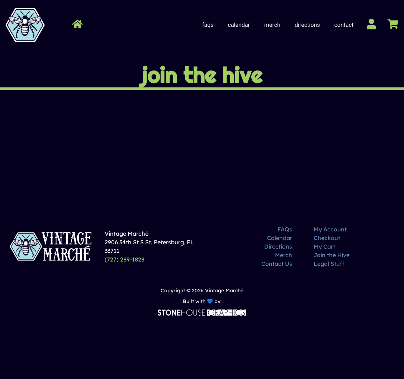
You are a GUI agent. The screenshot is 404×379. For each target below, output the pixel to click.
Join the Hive (332, 255)
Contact (343, 24)
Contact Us (276, 263)
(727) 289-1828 (124, 259)
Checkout (327, 237)
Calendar (239, 24)
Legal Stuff (329, 263)
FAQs (208, 24)
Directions (307, 24)
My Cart (324, 246)
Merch (272, 24)
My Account (330, 229)
